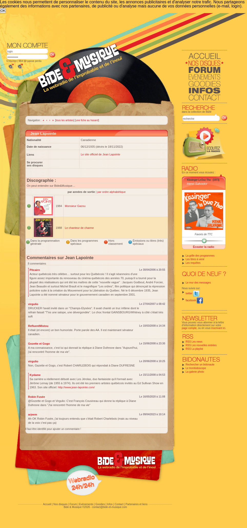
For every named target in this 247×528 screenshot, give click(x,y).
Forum (73, 504)
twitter (192, 293)
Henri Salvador (197, 184)
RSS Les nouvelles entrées (201, 345)
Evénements (86, 504)
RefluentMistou (38, 325)
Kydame (35, 374)
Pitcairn (35, 269)
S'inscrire (11, 61)
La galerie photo (195, 371)
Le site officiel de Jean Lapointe (100, 154)
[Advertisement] (94, 52)
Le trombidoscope (196, 368)
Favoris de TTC (203, 234)
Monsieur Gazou (75, 206)
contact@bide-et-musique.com (109, 507)
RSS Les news (194, 341)
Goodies (100, 504)
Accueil (47, 504)
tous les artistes (65, 120)
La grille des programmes (200, 255)
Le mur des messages (198, 282)
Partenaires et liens (137, 504)
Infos (110, 504)
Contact (119, 504)
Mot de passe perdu (30, 61)
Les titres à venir (195, 259)
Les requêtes (193, 262)
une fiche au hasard (87, 120)
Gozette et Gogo (39, 343)
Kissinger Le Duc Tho (199, 179)
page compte (189, 328)
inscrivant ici (218, 328)
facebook (194, 300)
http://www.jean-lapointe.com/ (76, 387)
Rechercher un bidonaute (200, 364)
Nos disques (60, 504)
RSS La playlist (194, 348)
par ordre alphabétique (111, 191)
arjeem (32, 414)
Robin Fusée (36, 396)
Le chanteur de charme (79, 227)
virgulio (33, 304)
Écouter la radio (203, 246)
